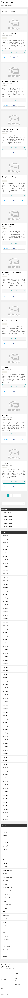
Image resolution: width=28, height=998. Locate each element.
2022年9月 (5, 643)
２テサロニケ (6, 953)
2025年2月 (5, 542)
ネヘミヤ (5, 856)
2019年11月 (5, 760)
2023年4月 (5, 618)
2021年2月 (5, 708)
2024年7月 (5, 566)
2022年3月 (5, 663)
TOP (7, 964)
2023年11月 (5, 594)
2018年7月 (5, 816)
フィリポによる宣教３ (8, 526)
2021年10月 (5, 681)
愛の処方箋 (3, 984)
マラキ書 (5, 873)
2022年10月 (5, 639)
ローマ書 (5, 908)
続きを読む (18, 52)
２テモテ (5, 956)
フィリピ (5, 859)
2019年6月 (5, 778)
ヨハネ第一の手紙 (7, 898)
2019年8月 (5, 771)
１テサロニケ (6, 943)
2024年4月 (5, 577)
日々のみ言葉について (8, 512)
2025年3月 (5, 539)
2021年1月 (5, 712)
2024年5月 (5, 573)
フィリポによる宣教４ (8, 523)
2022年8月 (5, 646)
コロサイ (5, 853)
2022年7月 (5, 649)
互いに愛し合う (6, 367)
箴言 (4, 929)
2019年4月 (5, 785)
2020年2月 (5, 750)
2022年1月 (5, 670)
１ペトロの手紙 (6, 946)
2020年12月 (5, 715)
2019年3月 (5, 788)
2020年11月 (5, 719)
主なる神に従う (6, 463)
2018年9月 (5, 809)
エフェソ (4, 37)
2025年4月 (5, 535)
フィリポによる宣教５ (8, 519)
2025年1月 (5, 546)
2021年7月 (5, 691)
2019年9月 (5, 767)
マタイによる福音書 (7, 870)
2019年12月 (5, 757)
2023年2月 (5, 625)
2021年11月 (5, 677)
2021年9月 (5, 684)
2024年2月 (5, 584)
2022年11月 (5, 636)
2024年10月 (5, 556)
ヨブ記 (4, 901)
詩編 (4, 932)
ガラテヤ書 (5, 846)
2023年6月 (5, 611)
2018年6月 (5, 819)
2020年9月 (5, 726)
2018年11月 (5, 802)
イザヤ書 (5, 835)
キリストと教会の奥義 (8, 224)
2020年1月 (5, 753)
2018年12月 (5, 798)
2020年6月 (5, 736)
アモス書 (5, 832)
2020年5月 (5, 739)
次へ (17, 495)
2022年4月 (5, 660)
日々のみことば (7, 2)
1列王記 (5, 828)
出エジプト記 (6, 915)
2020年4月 (5, 743)
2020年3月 (5, 746)
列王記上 (5, 918)
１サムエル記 (6, 939)
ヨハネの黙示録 (6, 894)
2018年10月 (5, 805)
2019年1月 (5, 795)
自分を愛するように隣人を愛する (11, 272)
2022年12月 (5, 632)
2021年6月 (5, 695)
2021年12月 (5, 674)
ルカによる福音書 (7, 904)
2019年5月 (5, 781)
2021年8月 (5, 688)
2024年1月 (5, 587)
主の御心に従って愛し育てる (10, 129)
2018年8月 (5, 812)
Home (2, 974)
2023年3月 (5, 622)
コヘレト (5, 849)
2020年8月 (5, 729)
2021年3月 (5, 705)
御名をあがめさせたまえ (9, 177)
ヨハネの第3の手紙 (7, 891)
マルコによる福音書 (7, 877)
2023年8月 (5, 605)
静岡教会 (17, 974)
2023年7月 (5, 608)
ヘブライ (5, 863)
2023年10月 (5, 598)
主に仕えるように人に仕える (10, 81)
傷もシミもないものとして (9, 320)
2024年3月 (5, 580)
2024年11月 (5, 553)
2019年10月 (5, 764)
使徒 (4, 911)
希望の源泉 (17, 984)
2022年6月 (5, 653)
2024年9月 (5, 560)
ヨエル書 (5, 884)
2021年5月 (5, 698)
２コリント (5, 949)
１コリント (5, 936)
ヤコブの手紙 (6, 880)
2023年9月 (5, 601)
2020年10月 (5, 722)
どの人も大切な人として (9, 33)
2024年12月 (5, 549)
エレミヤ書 (5, 842)
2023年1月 (5, 629)
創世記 (4, 922)
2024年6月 (5, 570)
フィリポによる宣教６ (8, 516)
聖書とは (3, 989)
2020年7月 (5, 733)
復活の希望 (5, 415)
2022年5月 (5, 656)
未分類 (4, 925)
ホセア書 (5, 866)
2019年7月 (5, 774)
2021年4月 (5, 701)
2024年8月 (5, 563)
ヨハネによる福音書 (7, 419)
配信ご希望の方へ (5, 979)
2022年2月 (5, 667)
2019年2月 (5, 791)
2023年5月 (5, 615)
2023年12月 (5, 591)
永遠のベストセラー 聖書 (21, 979)
